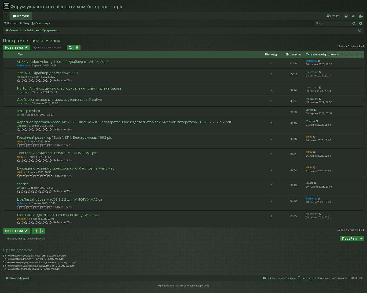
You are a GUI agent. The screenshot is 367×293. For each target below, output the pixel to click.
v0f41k (20, 114)
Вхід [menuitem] (355, 17)
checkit (22, 183)
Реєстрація (42, 23)
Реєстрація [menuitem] (361, 17)
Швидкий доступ (7, 17)
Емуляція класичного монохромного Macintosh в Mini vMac (65, 168)
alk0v (20, 141)
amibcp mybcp (28, 110)
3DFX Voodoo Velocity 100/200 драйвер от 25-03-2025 (63, 61)
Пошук (11, 23)
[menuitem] (332, 16)
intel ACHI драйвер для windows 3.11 (47, 72)
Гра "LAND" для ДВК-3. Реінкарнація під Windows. (58, 214)
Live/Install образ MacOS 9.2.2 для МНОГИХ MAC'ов (59, 199)
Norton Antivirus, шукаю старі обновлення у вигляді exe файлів (69, 88)
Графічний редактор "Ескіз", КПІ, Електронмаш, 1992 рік (64, 137)
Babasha (22, 65)
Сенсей (21, 125)
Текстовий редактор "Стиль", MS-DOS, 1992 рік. (57, 152)
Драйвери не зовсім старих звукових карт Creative (59, 99)
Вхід (26, 23)
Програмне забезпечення (31, 40)
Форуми (23, 16)
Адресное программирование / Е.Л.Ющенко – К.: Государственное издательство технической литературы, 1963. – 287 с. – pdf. (124, 121)
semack (21, 218)
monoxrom (23, 76)
